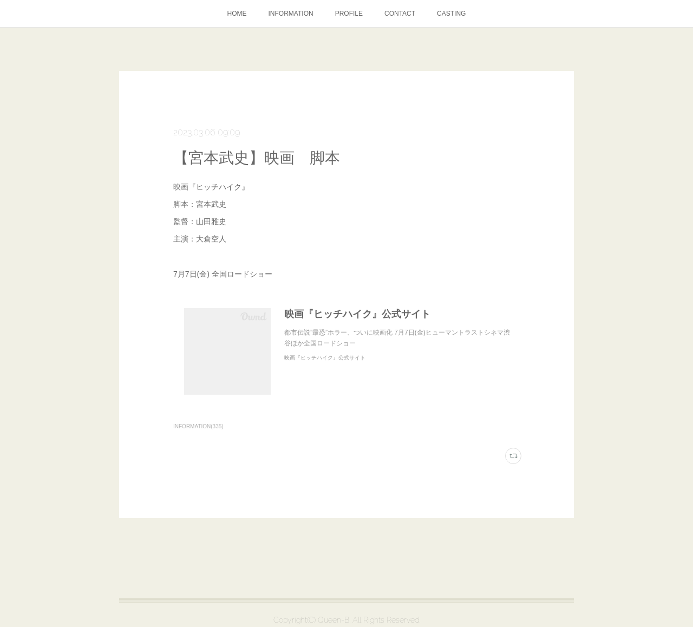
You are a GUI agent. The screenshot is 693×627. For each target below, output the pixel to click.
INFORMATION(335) (198, 426)
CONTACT (399, 13)
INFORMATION (291, 13)
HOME (237, 13)
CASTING (451, 13)
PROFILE (349, 13)
